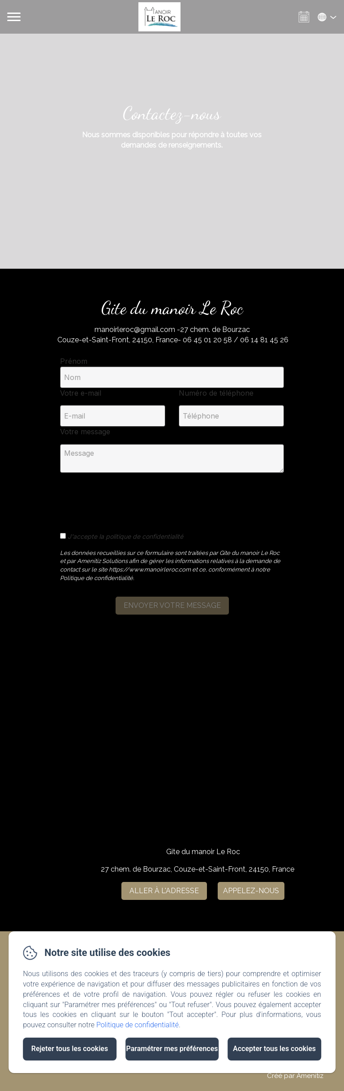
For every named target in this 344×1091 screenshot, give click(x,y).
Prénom (73, 361)
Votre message (85, 431)
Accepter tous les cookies (274, 1048)
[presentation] (128, 497)
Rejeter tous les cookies (69, 1048)
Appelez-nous (251, 890)
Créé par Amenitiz (295, 1076)
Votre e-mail (80, 392)
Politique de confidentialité (137, 1025)
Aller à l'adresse (164, 890)
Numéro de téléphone (216, 392)
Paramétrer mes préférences (172, 1048)
